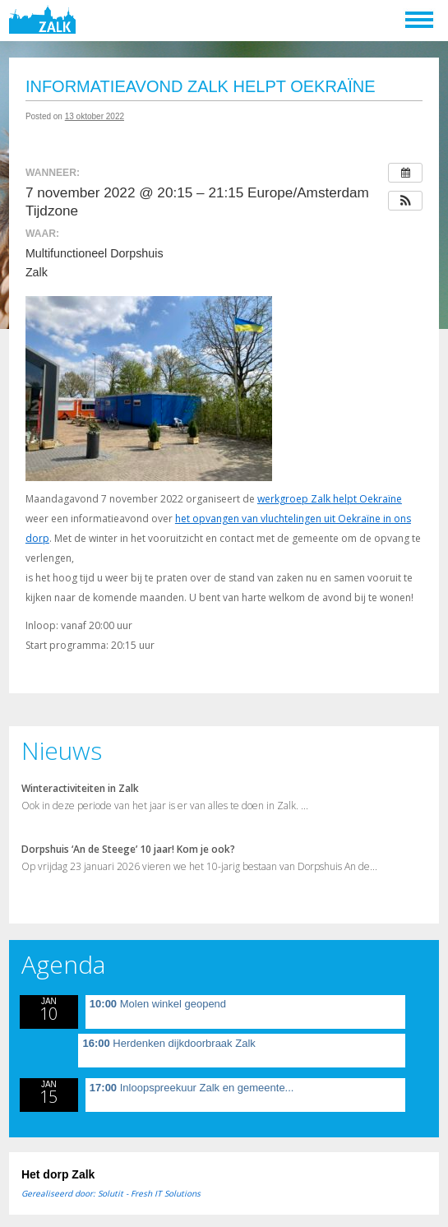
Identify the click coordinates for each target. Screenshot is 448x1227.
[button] (405, 201)
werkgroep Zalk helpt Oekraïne (329, 499)
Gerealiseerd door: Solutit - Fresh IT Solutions (111, 1193)
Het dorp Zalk (58, 1174)
